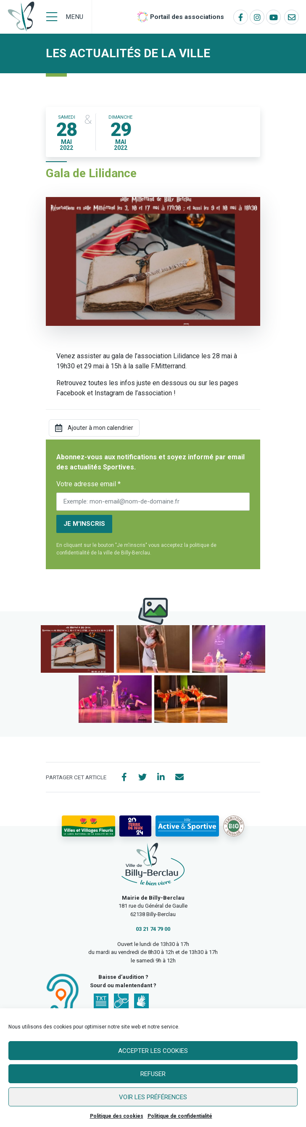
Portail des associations (187, 17)
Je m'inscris (84, 524)
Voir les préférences (153, 1097)
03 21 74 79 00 (153, 929)
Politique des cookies (116, 1116)
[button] (77, 649)
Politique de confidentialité (180, 1116)
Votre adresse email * (88, 484)
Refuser (153, 1074)
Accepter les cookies (153, 1051)
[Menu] (65, 17)
